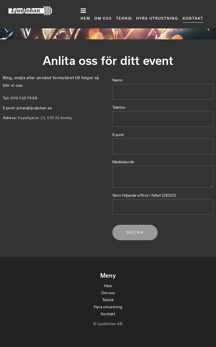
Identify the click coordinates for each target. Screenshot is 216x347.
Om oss (103, 18)
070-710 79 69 (24, 98)
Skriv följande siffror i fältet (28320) (144, 195)
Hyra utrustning (157, 18)
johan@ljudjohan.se (34, 108)
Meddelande (123, 162)
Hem (85, 18)
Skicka (135, 232)
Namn (117, 80)
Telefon (119, 107)
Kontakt (193, 18)
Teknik (124, 18)
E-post (118, 134)
